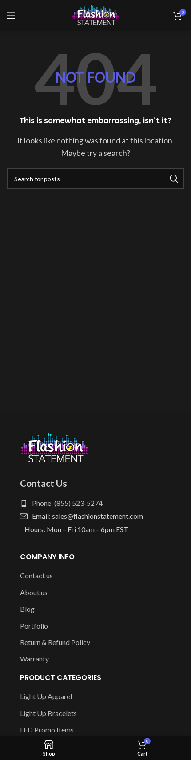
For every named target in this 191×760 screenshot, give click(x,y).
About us (34, 592)
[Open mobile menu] (11, 15)
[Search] (95, 178)
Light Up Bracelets (48, 713)
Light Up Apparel (46, 696)
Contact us (36, 575)
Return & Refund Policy (55, 642)
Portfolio (34, 625)
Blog (27, 609)
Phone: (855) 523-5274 (67, 503)
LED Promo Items (47, 729)
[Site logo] (95, 14)
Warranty (34, 658)
